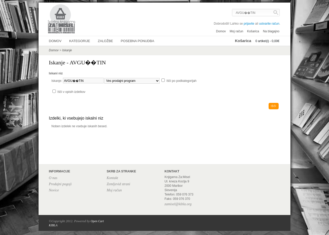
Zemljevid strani (118, 184)
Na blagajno (271, 31)
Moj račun (236, 31)
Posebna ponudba (137, 41)
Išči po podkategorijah (182, 81)
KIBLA (53, 225)
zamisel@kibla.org (177, 204)
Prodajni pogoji (60, 184)
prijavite (249, 23)
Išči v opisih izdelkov (71, 92)
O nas (53, 178)
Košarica (253, 31)
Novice (54, 190)
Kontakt (112, 178)
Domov (221, 31)
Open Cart (97, 221)
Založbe (105, 41)
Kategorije (79, 41)
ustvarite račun (269, 23)
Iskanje (67, 50)
